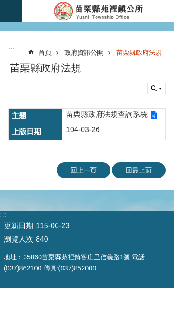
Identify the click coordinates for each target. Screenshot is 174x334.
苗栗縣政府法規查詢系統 (107, 114)
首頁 (45, 52)
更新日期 (18, 226)
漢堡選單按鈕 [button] (11, 11)
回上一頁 (84, 170)
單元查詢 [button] (156, 88)
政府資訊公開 (83, 52)
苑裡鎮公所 (98, 11)
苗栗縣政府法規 (139, 52)
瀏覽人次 (18, 239)
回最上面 (139, 170)
